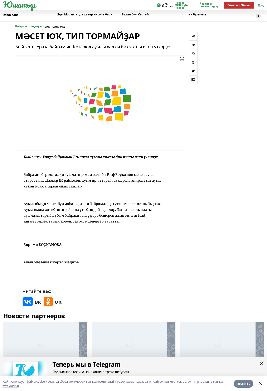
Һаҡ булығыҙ (196, 14)
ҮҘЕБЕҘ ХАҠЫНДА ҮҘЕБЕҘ (181, 5)
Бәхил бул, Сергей (135, 14)
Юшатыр (19, 4)
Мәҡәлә (10, 15)
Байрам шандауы (28, 26)
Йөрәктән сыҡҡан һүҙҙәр (209, 5)
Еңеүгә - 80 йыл (239, 5)
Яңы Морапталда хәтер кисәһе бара (84, 14)
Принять (243, 384)
